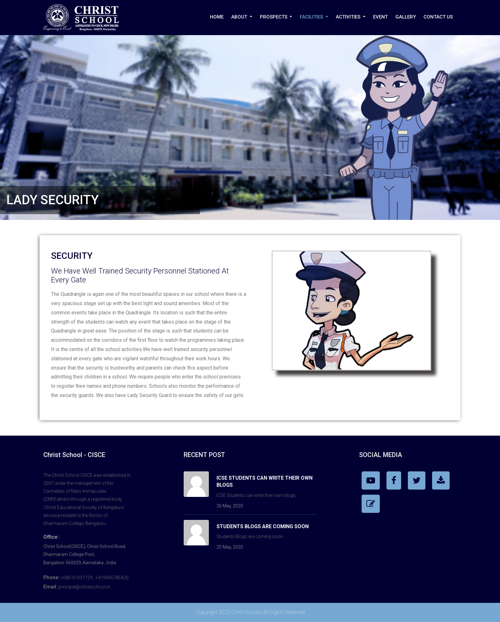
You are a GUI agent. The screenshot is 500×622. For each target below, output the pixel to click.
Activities (349, 17)
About (239, 17)
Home (217, 17)
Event (380, 17)
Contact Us (438, 17)
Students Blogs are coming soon (263, 526)
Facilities (312, 17)
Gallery (405, 17)
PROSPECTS (274, 17)
